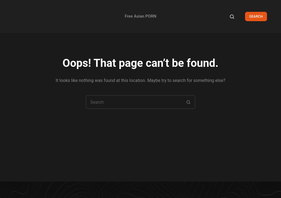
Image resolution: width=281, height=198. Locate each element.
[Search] (232, 17)
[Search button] (188, 102)
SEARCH (256, 16)
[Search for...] (134, 102)
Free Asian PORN (140, 16)
